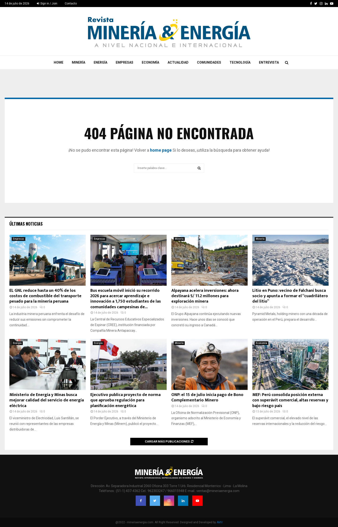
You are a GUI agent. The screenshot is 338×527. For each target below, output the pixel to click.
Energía (100, 62)
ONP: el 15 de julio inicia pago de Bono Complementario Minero (207, 397)
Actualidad (178, 62)
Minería (78, 62)
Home (58, 62)
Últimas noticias (25, 224)
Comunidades (209, 62)
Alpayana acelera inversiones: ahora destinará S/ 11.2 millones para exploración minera (204, 296)
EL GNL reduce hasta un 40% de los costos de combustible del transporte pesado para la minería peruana (45, 296)
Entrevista (269, 62)
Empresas (124, 62)
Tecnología (240, 62)
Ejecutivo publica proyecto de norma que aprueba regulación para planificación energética (125, 400)
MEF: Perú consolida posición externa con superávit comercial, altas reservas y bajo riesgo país (290, 400)
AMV (220, 522)
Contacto (71, 3)
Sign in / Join (47, 3)
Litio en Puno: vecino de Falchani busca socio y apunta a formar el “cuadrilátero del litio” (290, 296)
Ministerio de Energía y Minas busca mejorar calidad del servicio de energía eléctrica (46, 400)
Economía (150, 62)
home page (161, 150)
